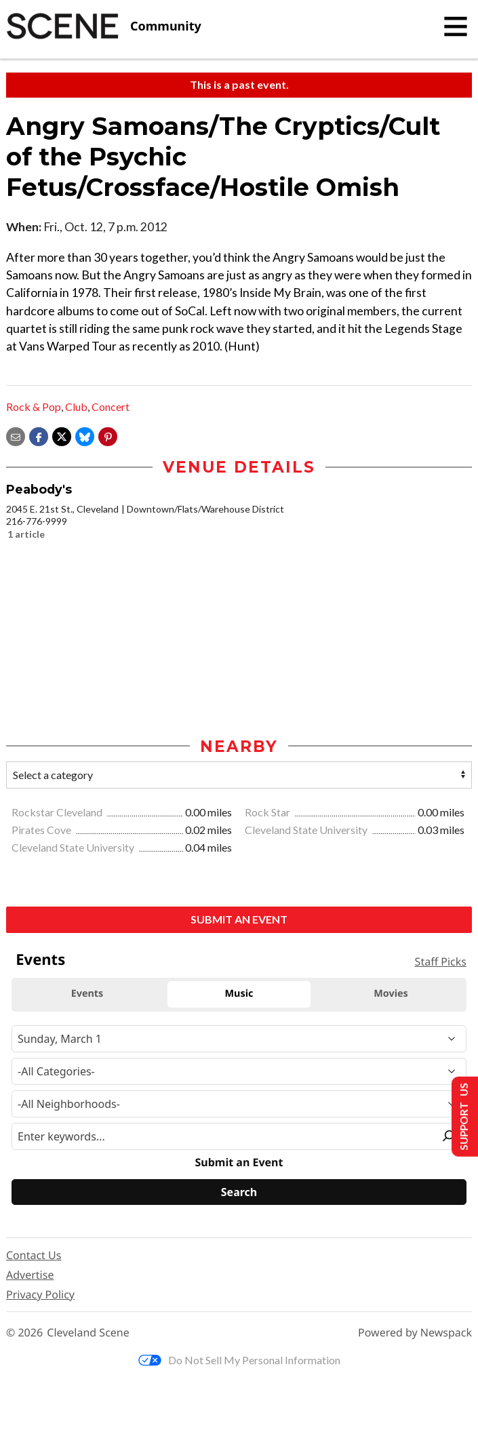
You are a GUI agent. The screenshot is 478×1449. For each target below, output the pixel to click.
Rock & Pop (33, 406)
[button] (107, 435)
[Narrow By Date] (239, 1038)
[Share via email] (15, 435)
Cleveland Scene (88, 1333)
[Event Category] (239, 1071)
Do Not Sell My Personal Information (239, 1359)
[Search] (239, 1192)
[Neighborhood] (239, 1103)
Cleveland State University (307, 829)
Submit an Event (239, 919)
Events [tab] (87, 993)
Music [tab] (239, 993)
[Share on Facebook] (38, 435)
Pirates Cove (42, 829)
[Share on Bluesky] (84, 435)
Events (40, 959)
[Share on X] (61, 435)
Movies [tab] (391, 993)
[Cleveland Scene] (103, 26)
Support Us (462, 1116)
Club (76, 406)
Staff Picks (440, 961)
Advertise (30, 1274)
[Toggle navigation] (456, 26)
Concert (111, 406)
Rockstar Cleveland (58, 812)
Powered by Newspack (415, 1333)
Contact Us (33, 1255)
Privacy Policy (40, 1294)
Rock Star (268, 812)
